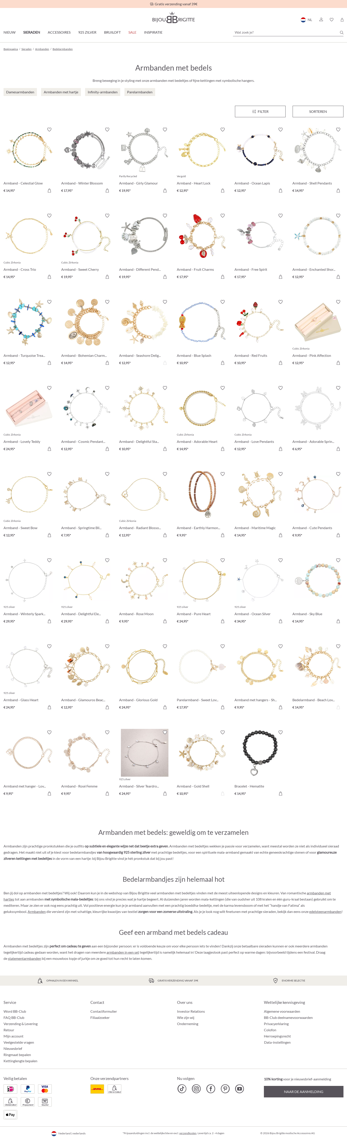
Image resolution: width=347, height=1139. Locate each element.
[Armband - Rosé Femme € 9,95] (86, 763)
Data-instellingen (277, 1042)
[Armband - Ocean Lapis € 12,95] (260, 160)
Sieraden (31, 32)
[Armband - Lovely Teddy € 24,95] (29, 419)
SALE (132, 32)
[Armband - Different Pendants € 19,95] (144, 246)
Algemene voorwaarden (282, 1011)
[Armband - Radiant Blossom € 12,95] (144, 505)
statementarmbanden (24, 958)
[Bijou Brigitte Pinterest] (225, 1088)
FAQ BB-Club (14, 1017)
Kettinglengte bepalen (20, 1061)
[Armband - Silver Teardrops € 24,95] (144, 763)
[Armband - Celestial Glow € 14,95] (29, 160)
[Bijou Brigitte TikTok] (182, 1088)
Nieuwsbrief (13, 1048)
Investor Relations (191, 1011)
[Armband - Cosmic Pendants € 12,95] (86, 419)
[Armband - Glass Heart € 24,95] (29, 677)
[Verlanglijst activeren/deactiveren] (49, 129)
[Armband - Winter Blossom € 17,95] (86, 160)
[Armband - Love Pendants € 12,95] (260, 419)
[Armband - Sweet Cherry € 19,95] (86, 246)
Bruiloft (112, 32)
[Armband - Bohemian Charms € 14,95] (86, 333)
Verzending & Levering (21, 1024)
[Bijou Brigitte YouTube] (239, 1088)
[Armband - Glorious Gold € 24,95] (144, 677)
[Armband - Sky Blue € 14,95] (317, 591)
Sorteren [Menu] (318, 111)
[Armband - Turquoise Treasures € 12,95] (29, 333)
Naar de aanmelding (303, 1091)
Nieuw (9, 32)
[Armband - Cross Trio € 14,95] (29, 246)
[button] (321, 19)
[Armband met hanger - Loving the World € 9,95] (29, 763)
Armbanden (37, 911)
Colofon (270, 1030)
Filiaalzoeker (100, 1017)
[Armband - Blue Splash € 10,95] (202, 333)
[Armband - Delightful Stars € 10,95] (144, 419)
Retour (9, 1030)
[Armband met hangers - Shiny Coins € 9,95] (260, 677)
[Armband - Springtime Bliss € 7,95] (86, 505)
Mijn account (13, 1036)
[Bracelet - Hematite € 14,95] (260, 763)
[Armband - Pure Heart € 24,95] (202, 591)
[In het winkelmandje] (49, 190)
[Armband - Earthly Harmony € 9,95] (202, 505)
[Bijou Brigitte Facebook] (211, 1088)
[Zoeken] (341, 32)
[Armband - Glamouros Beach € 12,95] (86, 677)
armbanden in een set (123, 952)
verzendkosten (187, 1133)
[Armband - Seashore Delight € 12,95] (144, 333)
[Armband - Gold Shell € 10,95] (202, 763)
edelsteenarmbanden (325, 911)
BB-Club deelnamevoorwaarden (288, 1017)
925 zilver (87, 32)
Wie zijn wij (185, 1017)
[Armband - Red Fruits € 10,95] (260, 333)
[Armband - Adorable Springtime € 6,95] (317, 419)
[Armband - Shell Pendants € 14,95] (317, 160)
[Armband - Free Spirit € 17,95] (260, 246)
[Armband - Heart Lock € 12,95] (202, 160)
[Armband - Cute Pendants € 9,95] (317, 505)
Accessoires (59, 32)
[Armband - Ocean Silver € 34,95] (260, 591)
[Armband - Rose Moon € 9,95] (144, 591)
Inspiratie (153, 32)
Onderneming (187, 1024)
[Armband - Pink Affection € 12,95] (317, 333)
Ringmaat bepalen (17, 1055)
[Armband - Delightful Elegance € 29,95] (86, 591)
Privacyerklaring (276, 1024)
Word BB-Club (15, 1011)
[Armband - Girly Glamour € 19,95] (144, 160)
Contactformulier (103, 1011)
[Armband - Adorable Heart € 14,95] (202, 419)
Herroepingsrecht (277, 1036)
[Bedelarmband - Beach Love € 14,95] (317, 677)
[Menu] (260, 111)
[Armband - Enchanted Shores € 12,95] (317, 246)
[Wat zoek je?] (288, 32)
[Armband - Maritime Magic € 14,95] (260, 505)
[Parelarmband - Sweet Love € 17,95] (202, 677)
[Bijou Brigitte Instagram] (196, 1088)
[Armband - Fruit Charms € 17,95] (202, 246)
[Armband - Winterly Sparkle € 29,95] (29, 591)
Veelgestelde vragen (19, 1042)
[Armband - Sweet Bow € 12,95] (29, 505)
